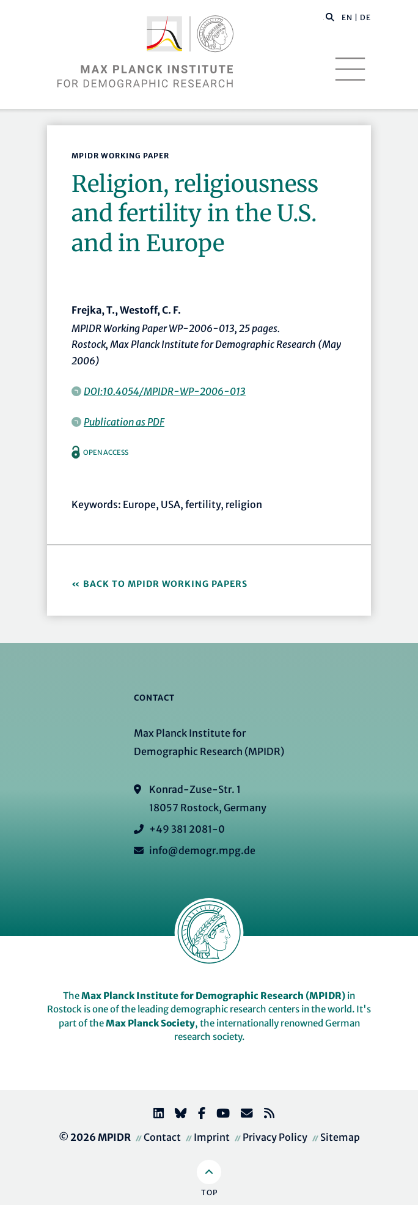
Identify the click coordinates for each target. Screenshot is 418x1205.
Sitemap (340, 1137)
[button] (330, 16)
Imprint (212, 1137)
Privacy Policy (275, 1137)
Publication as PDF (124, 422)
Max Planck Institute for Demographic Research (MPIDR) (213, 995)
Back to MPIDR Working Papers (165, 583)
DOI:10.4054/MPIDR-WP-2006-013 (165, 391)
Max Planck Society (150, 1023)
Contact (162, 1137)
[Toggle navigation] (350, 69)
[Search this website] (323, 18)
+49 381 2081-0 (187, 829)
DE (365, 17)
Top (209, 1192)
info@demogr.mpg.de (202, 850)
